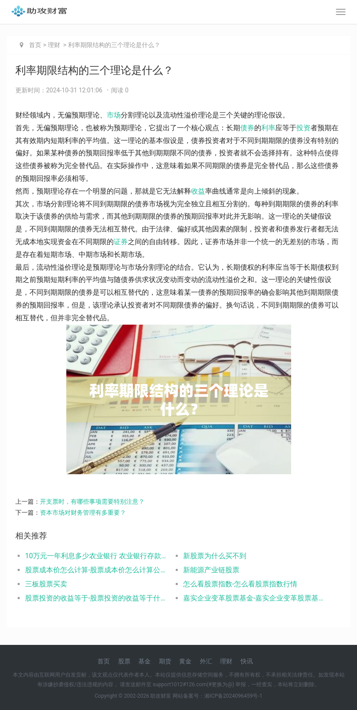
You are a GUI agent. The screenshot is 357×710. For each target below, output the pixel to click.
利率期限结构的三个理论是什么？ (114, 44)
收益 (198, 191)
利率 (268, 128)
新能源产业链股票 (211, 570)
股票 (124, 661)
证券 (121, 242)
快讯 (247, 661)
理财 (54, 44)
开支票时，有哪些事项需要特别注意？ (92, 501)
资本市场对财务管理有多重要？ (83, 512)
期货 (165, 661)
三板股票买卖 (46, 584)
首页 (35, 44)
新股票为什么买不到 (214, 556)
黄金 (185, 661)
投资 (303, 128)
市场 (114, 115)
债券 (247, 128)
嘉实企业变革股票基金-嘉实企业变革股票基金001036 (254, 598)
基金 (144, 661)
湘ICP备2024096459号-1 (233, 696)
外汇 (206, 661)
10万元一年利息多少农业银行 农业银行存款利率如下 (96, 556)
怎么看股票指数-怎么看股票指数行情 (240, 584)
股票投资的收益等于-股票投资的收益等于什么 (96, 598)
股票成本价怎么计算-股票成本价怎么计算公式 (96, 570)
